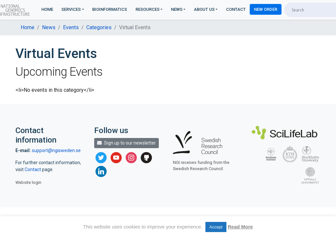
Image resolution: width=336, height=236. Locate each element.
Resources (147, 9)
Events (71, 27)
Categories (99, 27)
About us (204, 9)
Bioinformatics (109, 9)
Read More (240, 226)
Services (71, 9)
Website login (28, 182)
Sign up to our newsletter (126, 143)
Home (47, 9)
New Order (265, 9)
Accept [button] (215, 227)
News (176, 9)
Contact (236, 9)
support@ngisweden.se (56, 150)
